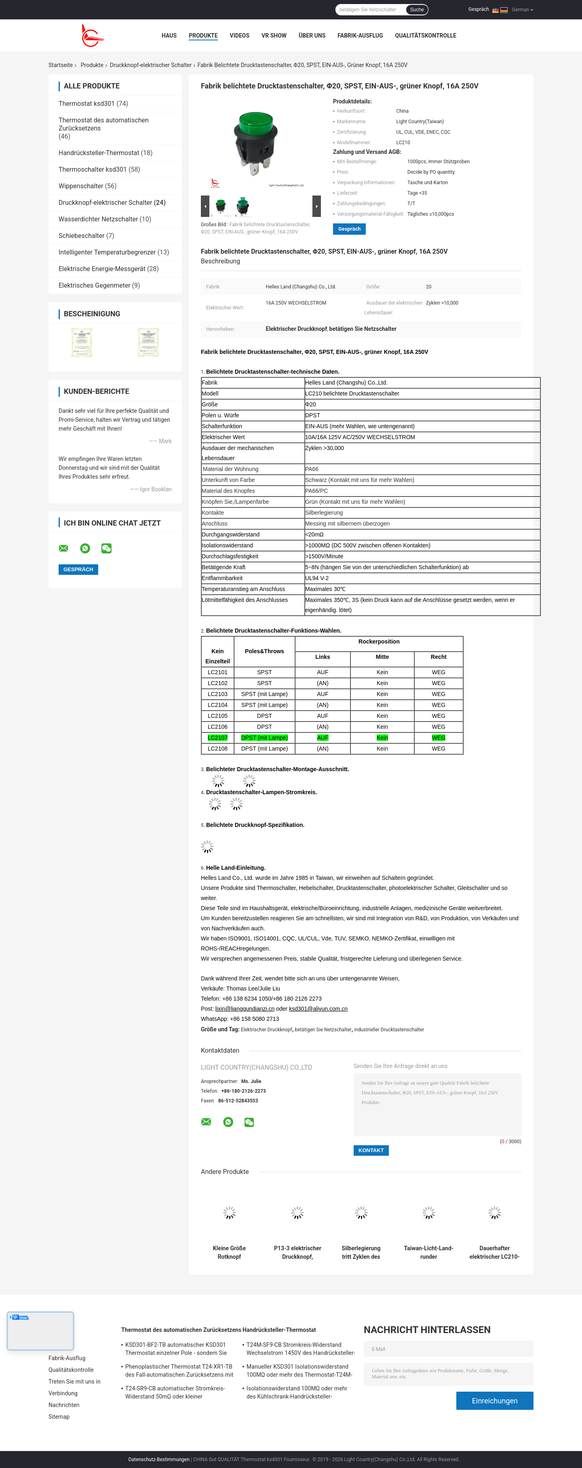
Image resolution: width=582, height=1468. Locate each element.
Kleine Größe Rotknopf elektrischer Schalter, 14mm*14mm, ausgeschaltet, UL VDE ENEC (229, 1252)
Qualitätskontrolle (426, 35)
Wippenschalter (81, 186)
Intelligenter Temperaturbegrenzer (107, 252)
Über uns (312, 35)
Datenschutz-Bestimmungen (159, 1459)
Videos (240, 35)
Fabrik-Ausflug (360, 35)
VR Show (274, 35)
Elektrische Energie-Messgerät (102, 269)
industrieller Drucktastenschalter (389, 1030)
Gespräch (478, 9)
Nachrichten (64, 1405)
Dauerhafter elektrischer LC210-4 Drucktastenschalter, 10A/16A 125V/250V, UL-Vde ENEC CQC (494, 1252)
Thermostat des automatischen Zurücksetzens (181, 1330)
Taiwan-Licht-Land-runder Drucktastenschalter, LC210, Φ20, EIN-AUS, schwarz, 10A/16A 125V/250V (429, 1252)
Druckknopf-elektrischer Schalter (151, 65)
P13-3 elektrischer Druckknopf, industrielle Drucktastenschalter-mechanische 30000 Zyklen (298, 1252)
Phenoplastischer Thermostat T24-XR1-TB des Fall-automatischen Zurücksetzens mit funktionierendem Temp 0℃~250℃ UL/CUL (179, 1371)
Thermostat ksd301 (87, 103)
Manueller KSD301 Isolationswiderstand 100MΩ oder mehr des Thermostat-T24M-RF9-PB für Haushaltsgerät (299, 1371)
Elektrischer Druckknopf (266, 1030)
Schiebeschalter (82, 236)
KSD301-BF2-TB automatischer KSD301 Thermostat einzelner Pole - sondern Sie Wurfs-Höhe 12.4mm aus (176, 1350)
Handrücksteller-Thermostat (99, 153)
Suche (417, 10)
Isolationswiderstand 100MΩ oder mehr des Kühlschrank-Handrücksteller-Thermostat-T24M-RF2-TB (297, 1393)
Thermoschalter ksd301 (93, 169)
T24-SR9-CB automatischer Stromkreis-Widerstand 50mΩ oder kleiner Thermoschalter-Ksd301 (175, 1393)
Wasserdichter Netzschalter (98, 219)
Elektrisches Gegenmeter (95, 285)
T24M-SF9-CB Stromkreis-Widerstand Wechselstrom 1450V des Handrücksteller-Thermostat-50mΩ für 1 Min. (301, 1350)
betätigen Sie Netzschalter (323, 1030)
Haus (169, 35)
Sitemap (59, 1416)
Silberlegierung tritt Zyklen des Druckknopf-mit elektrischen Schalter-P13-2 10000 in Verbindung (361, 1252)
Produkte (203, 35)
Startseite (60, 65)
